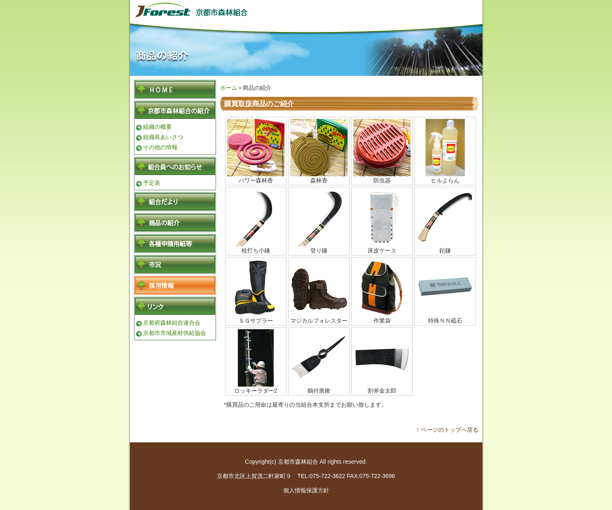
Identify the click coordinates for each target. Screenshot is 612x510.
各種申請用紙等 (175, 243)
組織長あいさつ (163, 137)
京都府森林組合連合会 (171, 322)
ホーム (228, 87)
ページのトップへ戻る (449, 429)
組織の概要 (157, 126)
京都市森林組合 (204, 9)
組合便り (175, 201)
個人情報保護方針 (306, 490)
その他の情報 (160, 147)
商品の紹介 (175, 222)
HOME (175, 89)
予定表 (151, 183)
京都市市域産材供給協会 (174, 333)
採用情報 (175, 285)
